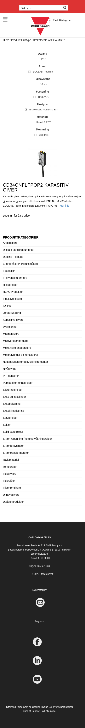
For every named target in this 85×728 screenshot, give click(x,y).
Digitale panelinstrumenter (18, 249)
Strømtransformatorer (16, 452)
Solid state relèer (13, 431)
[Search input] (40, 8)
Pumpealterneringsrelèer (17, 382)
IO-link (7, 305)
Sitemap (10, 707)
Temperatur (10, 466)
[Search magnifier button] (65, 7)
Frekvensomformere (15, 277)
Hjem (6, 40)
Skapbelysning (11, 403)
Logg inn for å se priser (17, 215)
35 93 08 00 (43, 558)
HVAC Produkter (13, 291)
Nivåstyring (9, 368)
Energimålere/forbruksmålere (20, 263)
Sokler (7, 424)
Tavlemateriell (11, 459)
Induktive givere (12, 298)
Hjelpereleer (10, 284)
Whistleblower (49, 711)
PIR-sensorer (11, 375)
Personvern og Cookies (28, 707)
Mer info (65, 205)
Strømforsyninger (13, 445)
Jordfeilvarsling (12, 312)
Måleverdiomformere (15, 340)
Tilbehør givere (12, 487)
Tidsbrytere (9, 473)
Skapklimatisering (13, 410)
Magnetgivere (11, 333)
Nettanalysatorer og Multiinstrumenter (25, 361)
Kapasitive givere (13, 319)
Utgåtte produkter (13, 501)
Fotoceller (9, 270)
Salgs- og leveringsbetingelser (57, 707)
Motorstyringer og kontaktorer (20, 354)
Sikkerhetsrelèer (12, 389)
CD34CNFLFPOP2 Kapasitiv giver (36, 187)
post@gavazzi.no (39, 553)
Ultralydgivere (11, 494)
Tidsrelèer (9, 480)
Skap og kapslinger (14, 396)
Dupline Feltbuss (13, 256)
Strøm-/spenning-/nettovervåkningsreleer (27, 438)
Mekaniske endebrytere (17, 347)
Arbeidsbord (10, 242)
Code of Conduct (31, 711)
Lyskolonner (10, 326)
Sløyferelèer (10, 417)
